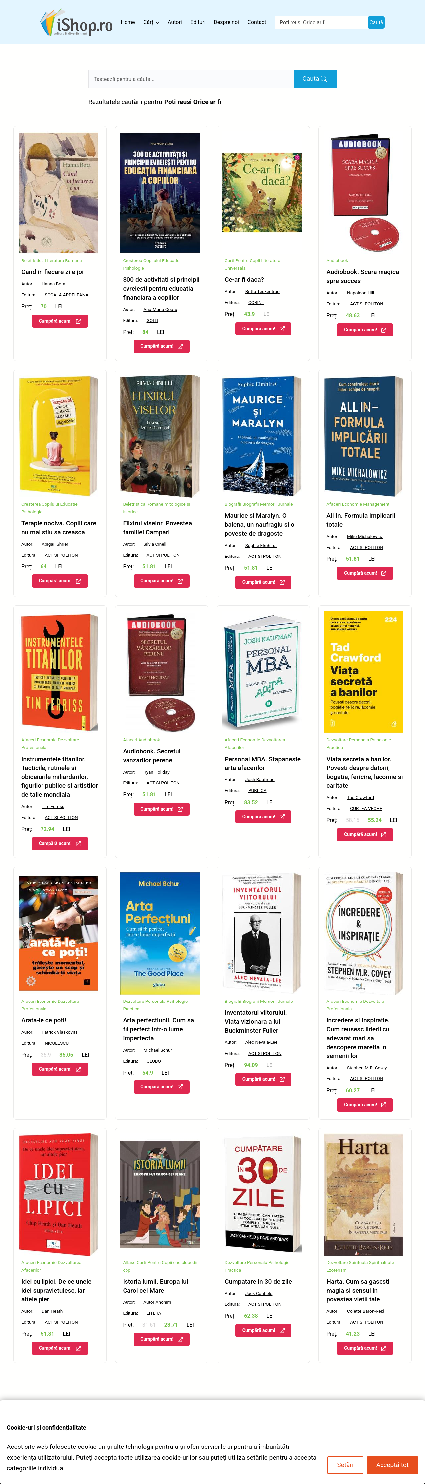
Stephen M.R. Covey (367, 1067)
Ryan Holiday (156, 772)
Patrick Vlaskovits (60, 1032)
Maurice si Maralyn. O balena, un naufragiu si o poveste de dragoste (259, 524)
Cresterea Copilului (142, 260)
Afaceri (130, 739)
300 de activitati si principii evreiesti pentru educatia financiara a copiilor (161, 288)
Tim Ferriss (53, 806)
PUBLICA (257, 790)
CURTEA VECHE (366, 808)
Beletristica (32, 260)
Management (376, 504)
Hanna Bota (53, 283)
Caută (376, 22)
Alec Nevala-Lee (261, 1042)
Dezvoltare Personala (347, 739)
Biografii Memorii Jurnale (267, 504)
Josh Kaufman (260, 779)
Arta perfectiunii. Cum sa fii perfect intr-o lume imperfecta (158, 1029)
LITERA (154, 1313)
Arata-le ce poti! (43, 1020)
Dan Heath (52, 1311)
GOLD (152, 320)
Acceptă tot (392, 1465)
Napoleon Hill (360, 292)
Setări (345, 1465)
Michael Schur (157, 1050)
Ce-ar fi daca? (244, 279)
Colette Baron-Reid (365, 1311)
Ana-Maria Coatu (160, 309)
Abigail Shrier (55, 544)
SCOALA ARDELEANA (66, 294)
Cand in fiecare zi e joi (52, 272)
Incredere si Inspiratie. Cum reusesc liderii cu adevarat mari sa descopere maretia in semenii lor (358, 1038)
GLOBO (154, 1061)
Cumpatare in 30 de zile (258, 1281)
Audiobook (337, 260)
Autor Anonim (157, 1302)
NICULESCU (57, 1043)
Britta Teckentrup (262, 291)
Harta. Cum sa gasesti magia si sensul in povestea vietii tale (357, 1290)
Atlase (129, 1262)
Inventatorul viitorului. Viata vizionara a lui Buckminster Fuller (256, 1021)
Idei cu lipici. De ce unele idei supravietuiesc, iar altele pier (56, 1290)
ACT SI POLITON (366, 303)
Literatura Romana (63, 260)
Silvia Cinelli (155, 544)
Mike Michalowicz (365, 536)
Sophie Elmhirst (261, 545)
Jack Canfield (259, 1293)
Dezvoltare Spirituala (347, 1262)
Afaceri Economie (344, 504)
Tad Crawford (360, 797)
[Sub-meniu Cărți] (157, 22)
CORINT (256, 302)
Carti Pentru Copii (242, 260)
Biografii (233, 504)
